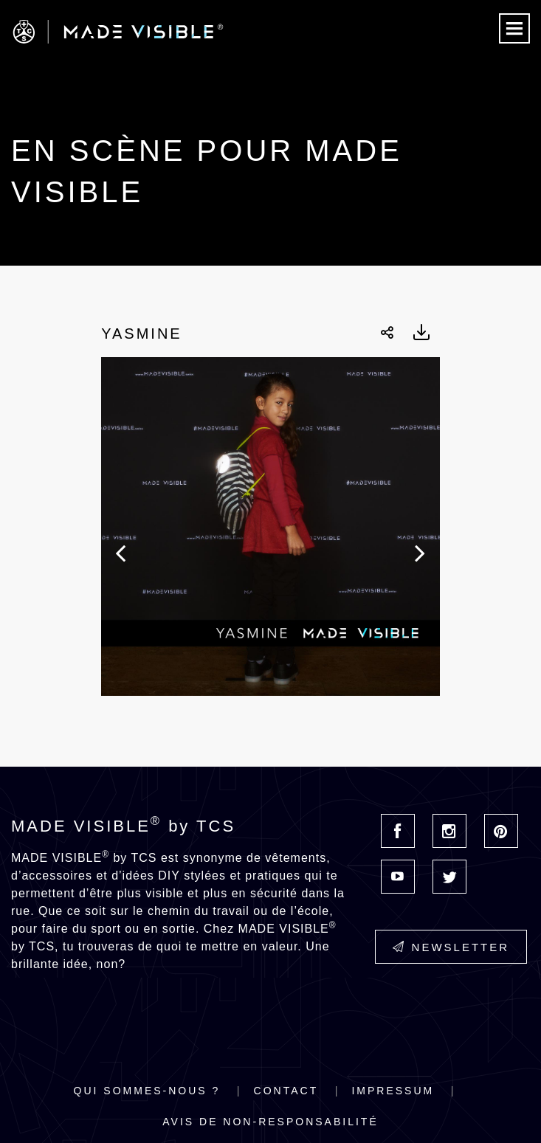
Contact (286, 1091)
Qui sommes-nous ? (147, 1091)
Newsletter (451, 947)
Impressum (392, 1091)
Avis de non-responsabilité (270, 1122)
